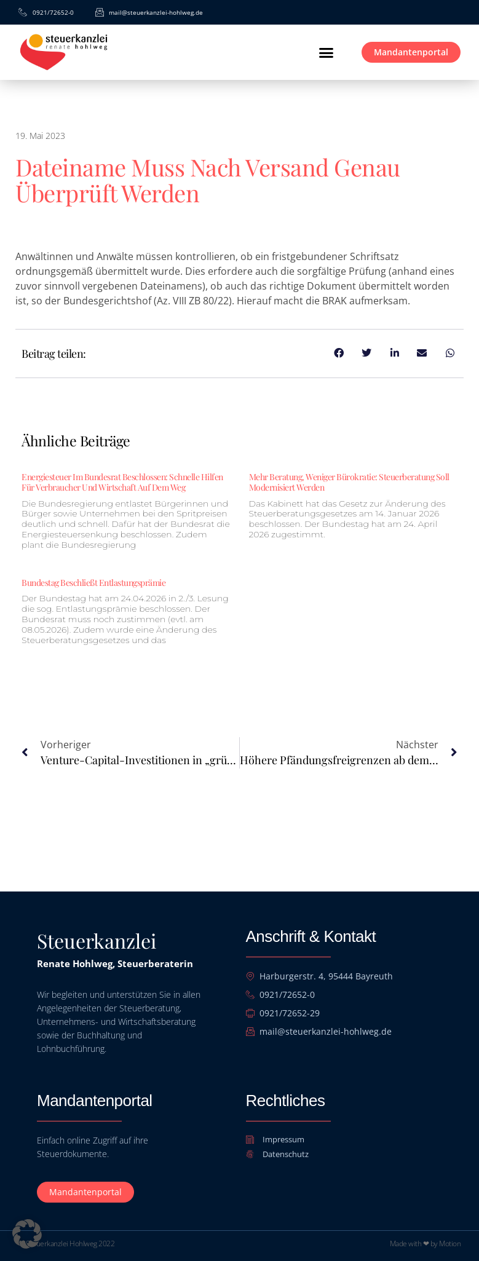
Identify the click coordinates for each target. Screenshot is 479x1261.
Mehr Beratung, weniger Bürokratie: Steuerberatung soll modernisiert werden (349, 482)
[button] (326, 52)
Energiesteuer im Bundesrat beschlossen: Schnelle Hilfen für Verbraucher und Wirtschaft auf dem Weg (122, 482)
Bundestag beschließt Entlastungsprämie (93, 582)
